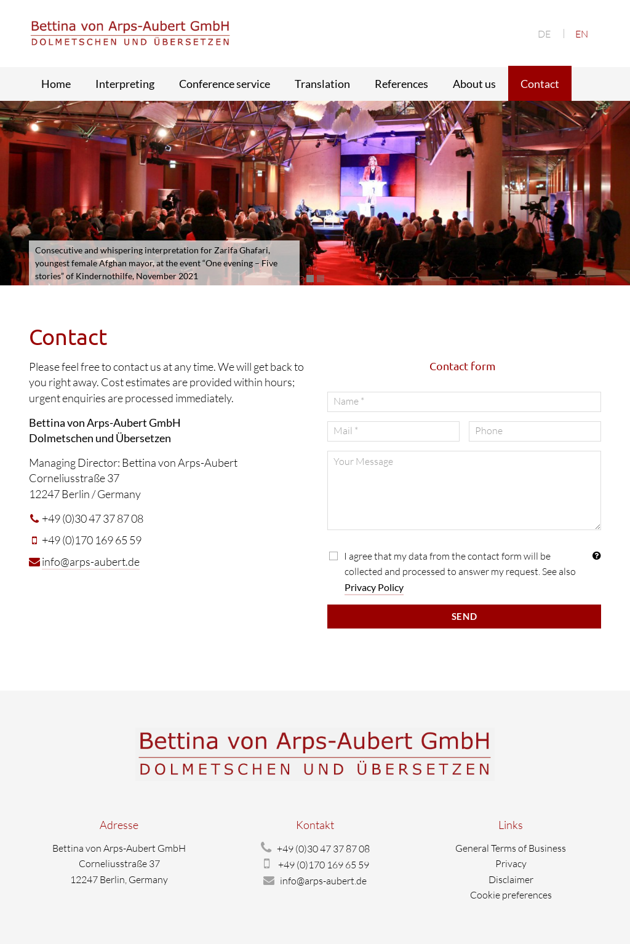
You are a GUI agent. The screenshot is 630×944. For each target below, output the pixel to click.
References (401, 83)
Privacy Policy (374, 587)
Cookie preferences (511, 895)
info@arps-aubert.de (91, 561)
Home (56, 83)
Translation (322, 83)
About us (474, 83)
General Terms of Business (510, 848)
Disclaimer (510, 879)
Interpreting (124, 83)
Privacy (511, 863)
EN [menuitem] (581, 34)
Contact (539, 83)
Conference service (224, 83)
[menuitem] (544, 33)
